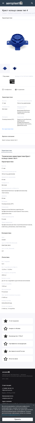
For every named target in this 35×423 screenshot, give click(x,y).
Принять (17, 419)
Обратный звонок (7, 390)
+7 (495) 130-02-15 (7, 388)
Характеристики (7, 18)
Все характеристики (7, 129)
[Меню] (3, 3)
